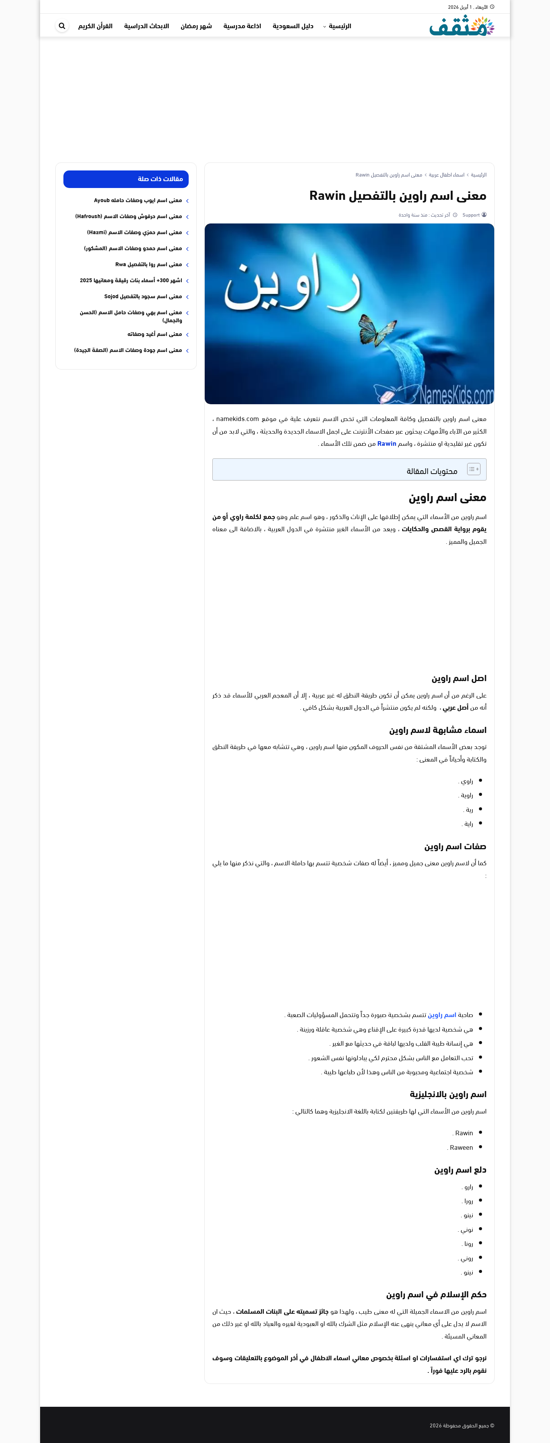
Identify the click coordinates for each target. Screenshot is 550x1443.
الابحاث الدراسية (146, 25)
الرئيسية (340, 25)
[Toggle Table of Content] (470, 469)
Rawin (386, 442)
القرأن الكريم (95, 25)
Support (470, 214)
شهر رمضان (196, 25)
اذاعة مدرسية (242, 25)
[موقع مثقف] (462, 23)
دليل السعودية (293, 25)
